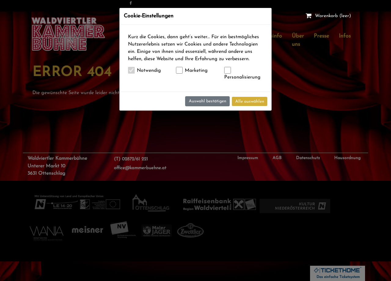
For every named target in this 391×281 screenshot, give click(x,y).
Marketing (196, 70)
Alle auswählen (249, 101)
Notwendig (149, 70)
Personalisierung (242, 77)
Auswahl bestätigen (207, 101)
